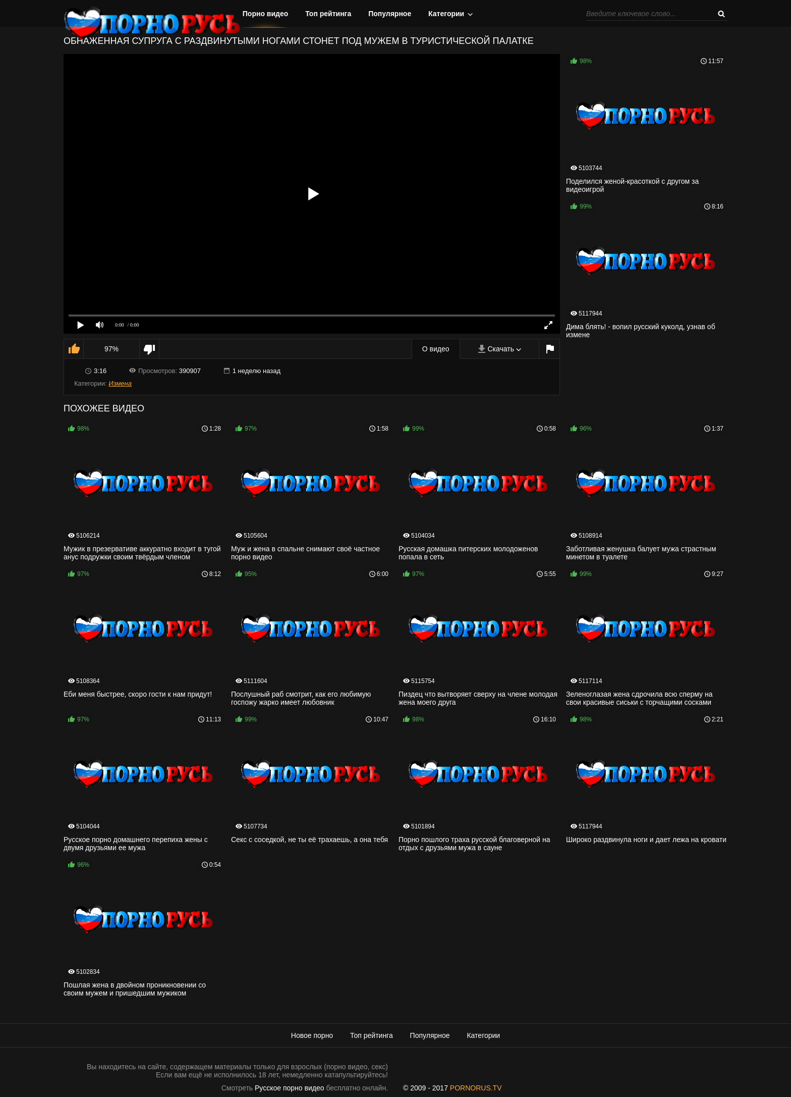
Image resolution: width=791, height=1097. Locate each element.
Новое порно (312, 1035)
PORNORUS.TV (476, 1088)
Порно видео (266, 14)
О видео (435, 349)
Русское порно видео (289, 1088)
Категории (446, 14)
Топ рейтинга (328, 14)
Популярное (389, 14)
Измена (120, 383)
